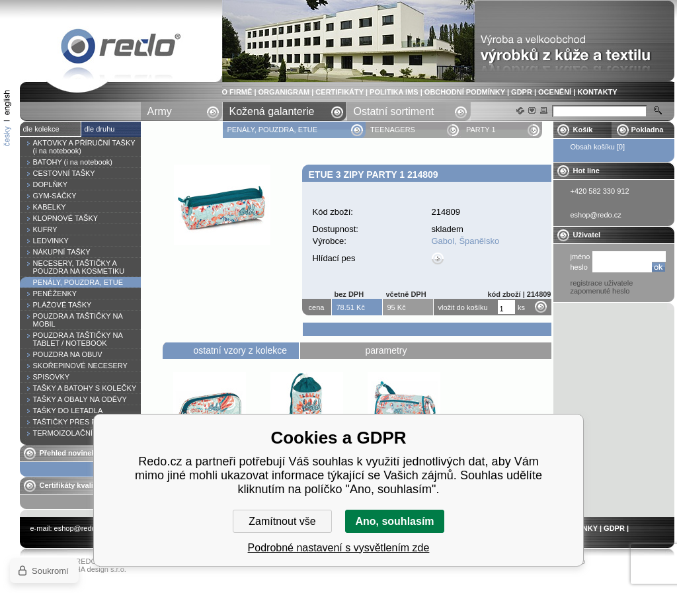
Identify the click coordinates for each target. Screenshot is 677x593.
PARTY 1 (481, 130)
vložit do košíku (463, 307)
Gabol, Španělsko (466, 241)
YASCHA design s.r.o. (91, 569)
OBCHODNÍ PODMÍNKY (464, 92)
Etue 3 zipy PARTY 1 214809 (121, 48)
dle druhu (100, 129)
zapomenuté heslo (600, 291)
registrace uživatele (602, 283)
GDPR (521, 92)
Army (159, 111)
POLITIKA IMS (394, 92)
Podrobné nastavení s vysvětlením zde (339, 547)
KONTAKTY (597, 92)
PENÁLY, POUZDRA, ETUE (273, 130)
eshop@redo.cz (79, 528)
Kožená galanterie (272, 111)
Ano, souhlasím (394, 521)
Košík (583, 130)
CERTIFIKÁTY (339, 92)
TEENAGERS (392, 130)
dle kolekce (41, 129)
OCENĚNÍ (554, 92)
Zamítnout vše (282, 521)
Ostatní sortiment (394, 111)
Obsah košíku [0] (598, 147)
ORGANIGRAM (284, 92)
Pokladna (647, 130)
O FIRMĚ (237, 92)
